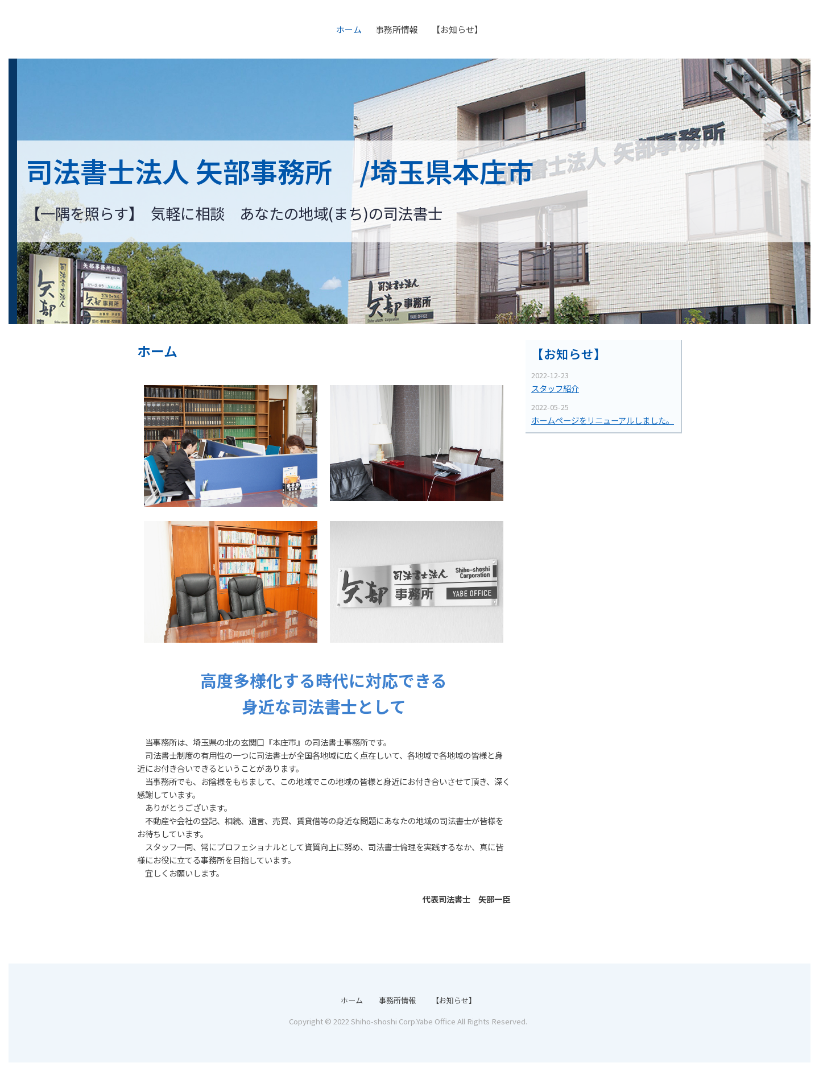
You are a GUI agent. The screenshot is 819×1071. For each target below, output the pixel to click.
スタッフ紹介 (555, 388)
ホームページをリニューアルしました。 (602, 420)
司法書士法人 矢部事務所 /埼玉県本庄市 (280, 171)
